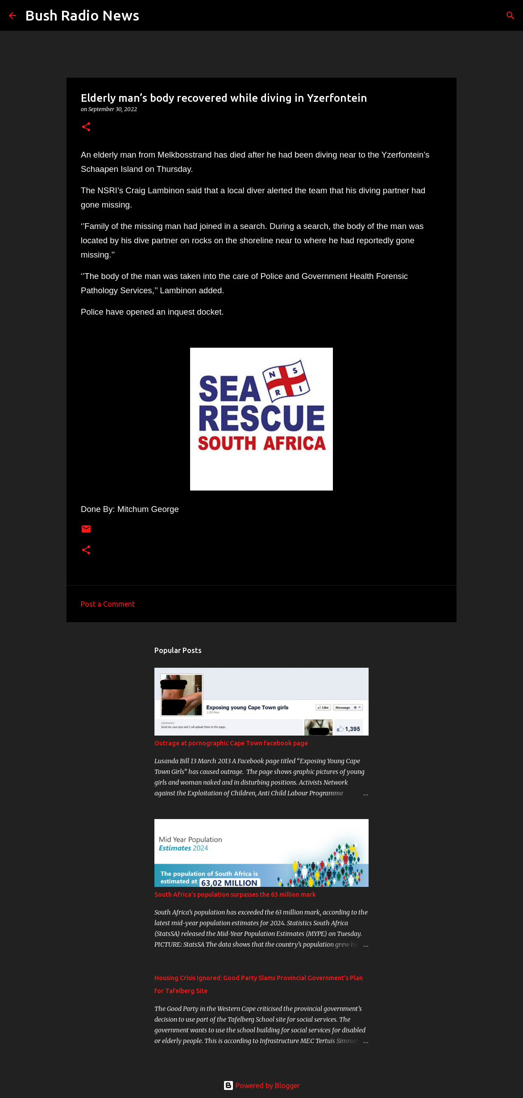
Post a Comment (108, 604)
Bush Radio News (82, 15)
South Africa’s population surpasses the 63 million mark (235, 894)
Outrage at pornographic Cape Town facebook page (231, 743)
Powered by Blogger (261, 1085)
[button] (86, 127)
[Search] (151, 15)
